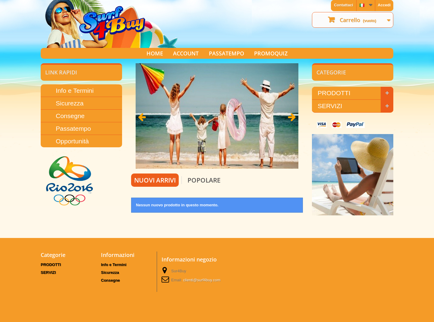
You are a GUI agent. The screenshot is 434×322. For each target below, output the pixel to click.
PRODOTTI (334, 92)
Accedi (384, 5)
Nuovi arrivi (155, 180)
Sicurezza (69, 103)
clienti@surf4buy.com (202, 280)
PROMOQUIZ (271, 53)
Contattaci (343, 5)
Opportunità (72, 141)
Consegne (70, 115)
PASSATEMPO (226, 53)
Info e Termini (75, 90)
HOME (154, 53)
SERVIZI (330, 105)
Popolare (204, 180)
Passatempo (73, 128)
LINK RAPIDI (61, 72)
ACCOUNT (186, 53)
